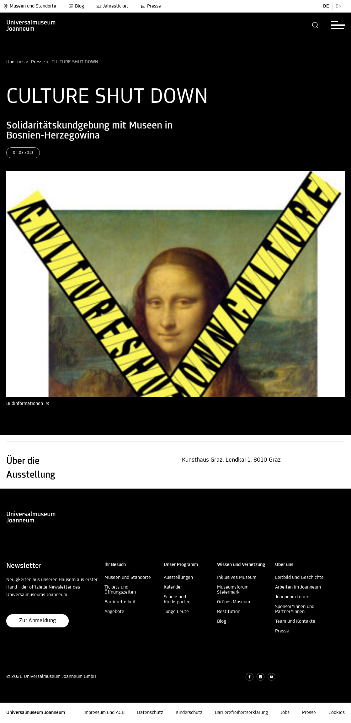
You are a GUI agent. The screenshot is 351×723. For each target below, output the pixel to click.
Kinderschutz (189, 712)
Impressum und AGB (104, 712)
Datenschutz (150, 712)
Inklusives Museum (236, 577)
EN (339, 6)
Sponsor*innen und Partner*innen (294, 609)
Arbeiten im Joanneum (298, 587)
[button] (315, 25)
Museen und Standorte (29, 6)
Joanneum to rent (293, 597)
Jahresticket (112, 6)
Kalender (173, 587)
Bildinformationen (27, 403)
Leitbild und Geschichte (299, 577)
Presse (151, 6)
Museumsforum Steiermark (232, 590)
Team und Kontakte (295, 621)
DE (326, 6)
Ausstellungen (178, 577)
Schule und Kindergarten (177, 600)
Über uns (15, 62)
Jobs (285, 712)
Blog (76, 6)
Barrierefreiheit (120, 602)
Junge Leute (176, 611)
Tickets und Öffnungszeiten (120, 590)
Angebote (114, 611)
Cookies (336, 712)
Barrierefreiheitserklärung (241, 712)
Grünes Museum (233, 602)
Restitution (228, 611)
